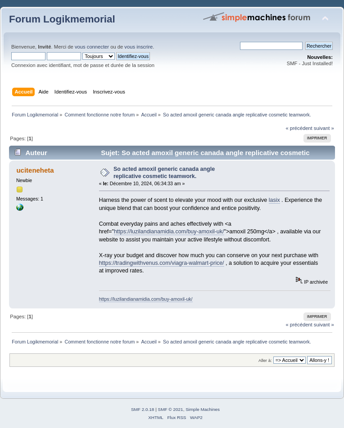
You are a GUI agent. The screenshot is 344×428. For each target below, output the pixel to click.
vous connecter (92, 46)
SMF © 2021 (170, 409)
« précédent (298, 128)
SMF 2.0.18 (142, 409)
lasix (274, 200)
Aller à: (265, 360)
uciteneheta (35, 170)
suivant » (324, 128)
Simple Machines (203, 409)
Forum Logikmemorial (62, 19)
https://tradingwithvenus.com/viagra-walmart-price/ (161, 263)
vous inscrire (138, 46)
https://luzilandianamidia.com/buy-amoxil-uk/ (169, 231)
